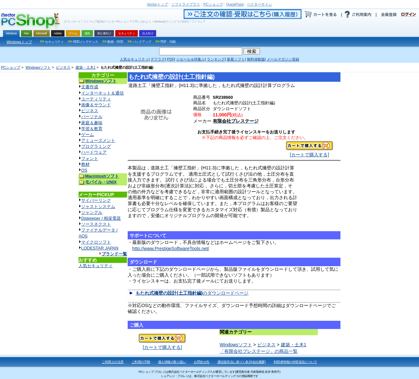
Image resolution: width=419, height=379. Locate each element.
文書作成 (89, 86)
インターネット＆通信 (102, 93)
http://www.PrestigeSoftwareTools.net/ (170, 248)
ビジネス (63, 67)
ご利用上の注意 (113, 362)
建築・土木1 (86, 67)
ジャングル (91, 212)
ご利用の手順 (141, 362)
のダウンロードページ (192, 293)
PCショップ (10, 67)
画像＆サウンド (96, 104)
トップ (157, 4)
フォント (89, 158)
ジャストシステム (98, 206)
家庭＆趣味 (91, 122)
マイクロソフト (96, 242)
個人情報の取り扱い (172, 362)
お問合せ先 (202, 362)
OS (84, 170)
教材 (85, 164)
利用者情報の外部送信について (295, 362)
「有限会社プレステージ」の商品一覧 (259, 351)
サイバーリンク (96, 200)
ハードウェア (94, 152)
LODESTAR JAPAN (99, 248)
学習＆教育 (91, 128)
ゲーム (87, 134)
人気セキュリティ (96, 265)
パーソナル (91, 116)
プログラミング (96, 146)
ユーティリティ (96, 98)
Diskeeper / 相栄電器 (101, 218)
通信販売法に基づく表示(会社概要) (241, 362)
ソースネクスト (96, 224)
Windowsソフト (38, 67)
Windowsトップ (19, 42)
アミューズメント (98, 140)
